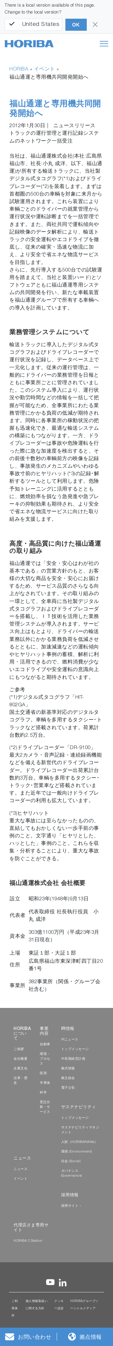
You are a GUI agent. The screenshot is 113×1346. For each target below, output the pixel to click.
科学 (43, 1092)
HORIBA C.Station (28, 1241)
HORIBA (18, 69)
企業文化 (20, 1068)
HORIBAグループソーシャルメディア (84, 1305)
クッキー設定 (59, 1305)
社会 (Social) (71, 1161)
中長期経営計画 (73, 1059)
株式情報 (68, 1068)
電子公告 (68, 1088)
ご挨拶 (19, 1049)
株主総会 (68, 1078)
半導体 (45, 1083)
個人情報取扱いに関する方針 (37, 1305)
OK (76, 24)
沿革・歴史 (20, 1081)
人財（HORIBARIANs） (79, 1142)
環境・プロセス (45, 1059)
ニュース (20, 1169)
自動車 (45, 1044)
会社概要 (20, 1059)
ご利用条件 (14, 1308)
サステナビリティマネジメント (80, 1130)
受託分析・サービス (45, 1107)
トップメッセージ (75, 1049)
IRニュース (69, 1039)
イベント (44, 69)
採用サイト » (71, 1206)
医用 (43, 1073)
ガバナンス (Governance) (71, 1173)
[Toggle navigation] (104, 43)
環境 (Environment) (76, 1151)
